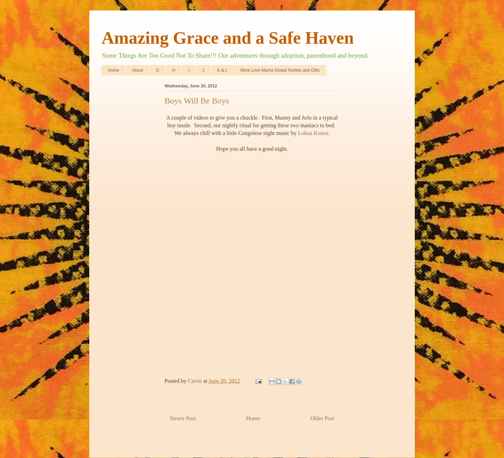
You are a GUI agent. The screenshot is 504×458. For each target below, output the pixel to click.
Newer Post (183, 418)
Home (113, 70)
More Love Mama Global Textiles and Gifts (280, 70)
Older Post (322, 418)
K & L (222, 70)
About (137, 70)
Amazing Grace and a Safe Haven (228, 38)
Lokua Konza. (314, 133)
